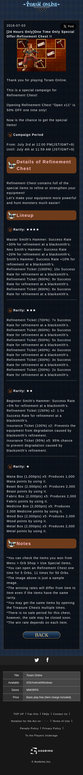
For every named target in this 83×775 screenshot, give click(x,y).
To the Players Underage (41, 735)
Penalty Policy (29, 728)
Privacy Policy (51, 728)
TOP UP (19, 714)
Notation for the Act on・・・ (30, 721)
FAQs (45, 714)
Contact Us (60, 714)
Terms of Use (61, 721)
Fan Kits (33, 714)
